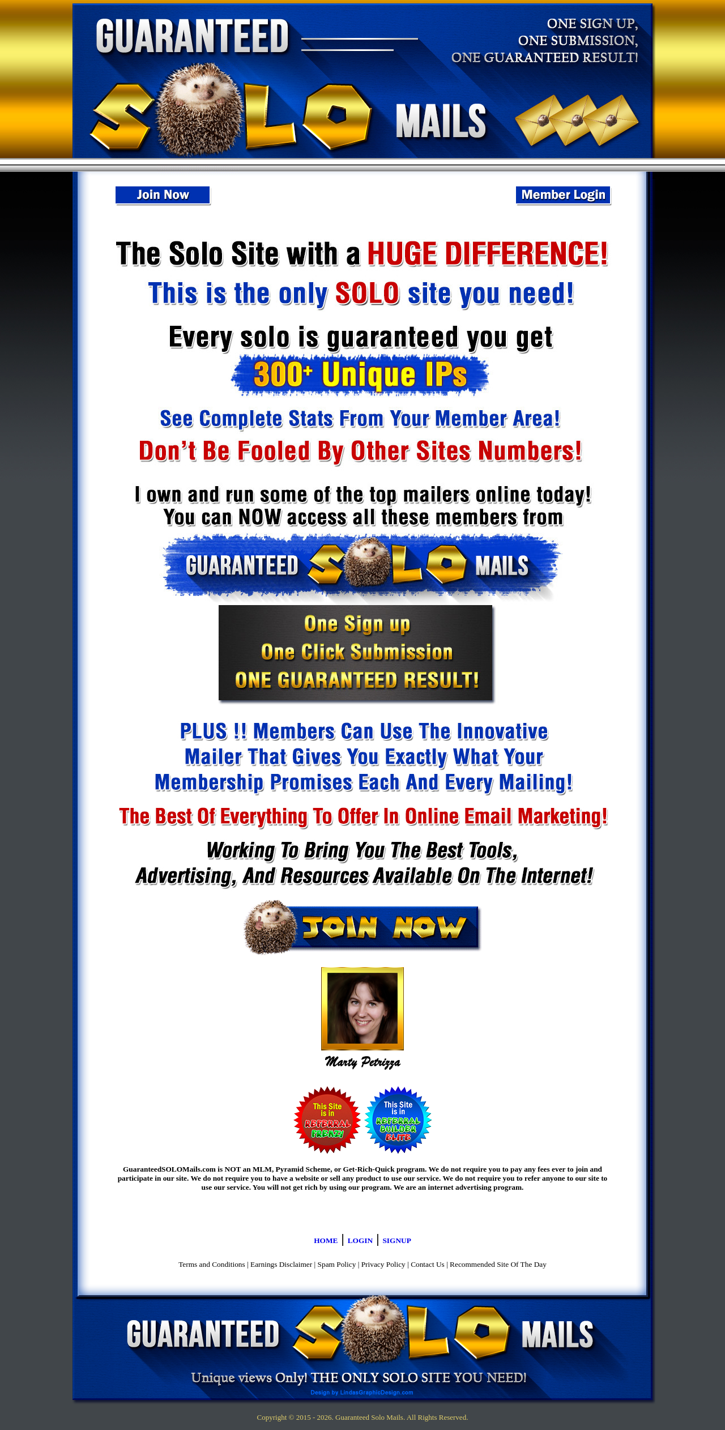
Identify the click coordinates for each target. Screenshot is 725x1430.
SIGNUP (396, 1240)
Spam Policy (337, 1264)
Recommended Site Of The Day (498, 1264)
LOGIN (360, 1240)
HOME (326, 1240)
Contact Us (428, 1264)
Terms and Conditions (211, 1264)
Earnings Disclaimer (281, 1264)
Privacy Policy (383, 1264)
